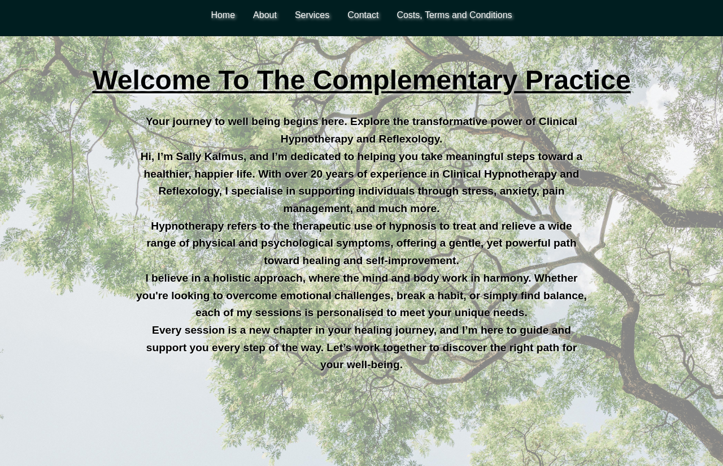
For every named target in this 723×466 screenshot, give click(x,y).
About (265, 15)
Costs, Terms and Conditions (454, 15)
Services (312, 15)
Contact (362, 15)
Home (223, 15)
